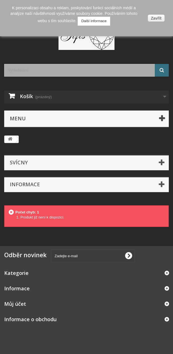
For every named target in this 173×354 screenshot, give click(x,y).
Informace (25, 184)
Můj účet (15, 303)
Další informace (93, 21)
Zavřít (156, 18)
